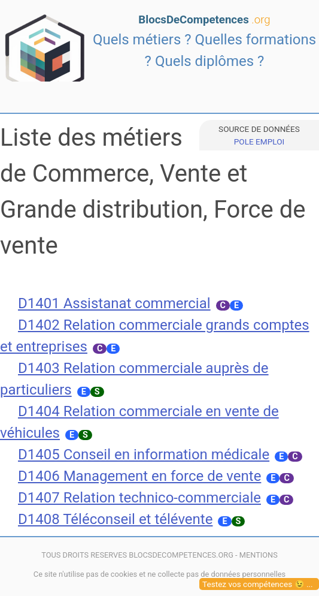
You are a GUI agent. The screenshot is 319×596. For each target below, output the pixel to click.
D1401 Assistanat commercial (114, 303)
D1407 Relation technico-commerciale (139, 497)
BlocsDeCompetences (204, 19)
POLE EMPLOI (259, 141)
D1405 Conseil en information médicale (143, 454)
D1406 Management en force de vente (139, 476)
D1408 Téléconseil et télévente (115, 519)
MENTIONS (258, 554)
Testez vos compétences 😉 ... (257, 584)
